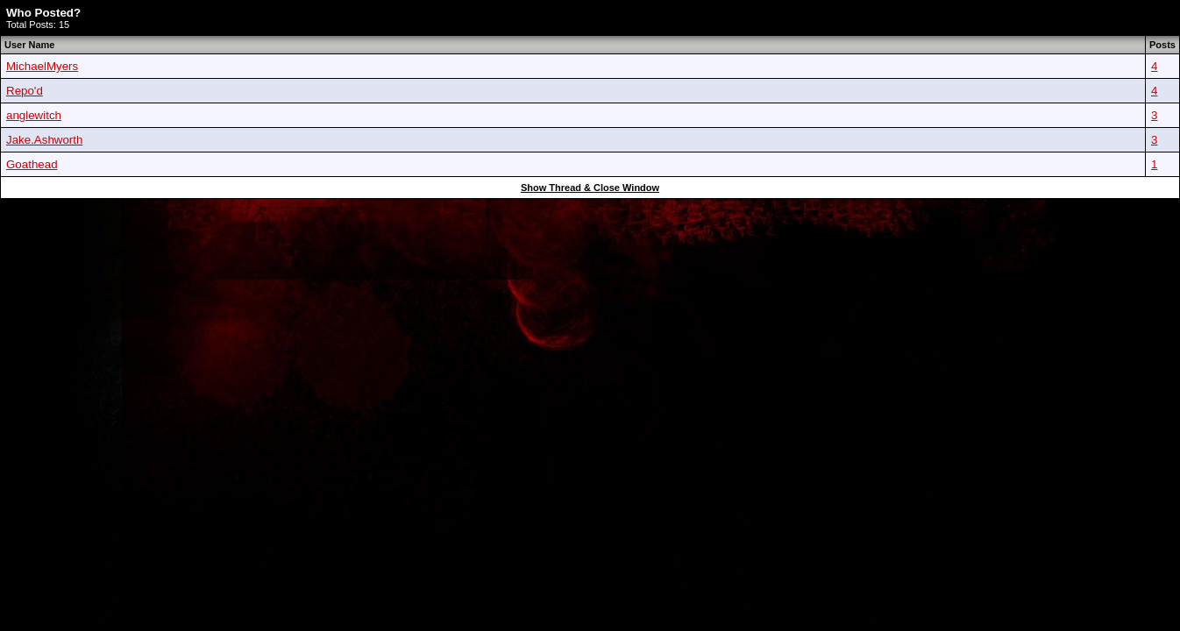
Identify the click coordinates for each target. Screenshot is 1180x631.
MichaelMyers (42, 66)
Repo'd (24, 90)
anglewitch (33, 115)
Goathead (32, 164)
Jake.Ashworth (44, 139)
